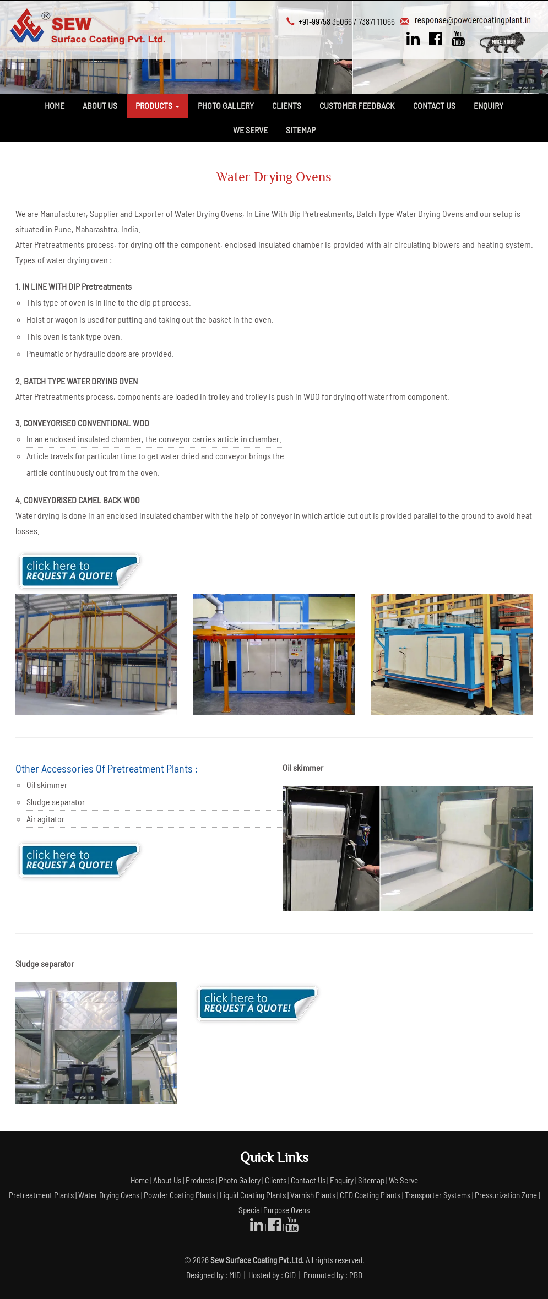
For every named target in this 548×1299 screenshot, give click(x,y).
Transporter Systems (437, 1195)
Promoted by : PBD (332, 1275)
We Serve (250, 129)
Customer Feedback (357, 105)
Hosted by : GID (272, 1275)
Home (54, 105)
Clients (286, 105)
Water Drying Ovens (108, 1195)
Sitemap (301, 129)
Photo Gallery (226, 105)
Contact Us (434, 105)
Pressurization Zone (506, 1195)
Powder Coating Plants (179, 1195)
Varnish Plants (312, 1195)
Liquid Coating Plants (253, 1195)
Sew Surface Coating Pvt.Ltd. (257, 1260)
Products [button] (157, 105)
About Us (100, 105)
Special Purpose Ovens (274, 1210)
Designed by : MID (214, 1275)
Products (201, 1180)
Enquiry (488, 105)
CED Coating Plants (370, 1195)
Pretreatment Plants (41, 1195)
